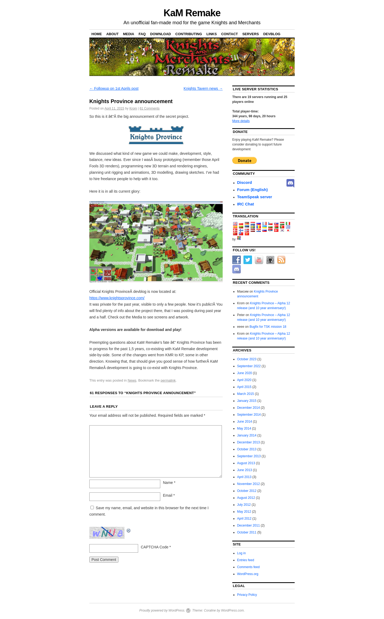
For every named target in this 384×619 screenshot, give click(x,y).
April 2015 (244, 387)
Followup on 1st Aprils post (113, 88)
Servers (250, 34)
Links (211, 34)
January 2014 (247, 435)
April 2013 (244, 477)
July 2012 (244, 505)
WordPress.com (232, 610)
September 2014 (249, 414)
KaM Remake (191, 12)
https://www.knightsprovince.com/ (117, 298)
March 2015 (245, 394)
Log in (241, 553)
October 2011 (247, 532)
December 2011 (248, 525)
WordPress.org (247, 574)
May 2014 (244, 428)
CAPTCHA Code (154, 547)
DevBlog (271, 34)
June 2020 (244, 373)
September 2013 (249, 456)
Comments (150, 108)
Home (96, 34)
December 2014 (248, 408)
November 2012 (248, 484)
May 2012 (244, 511)
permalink (168, 380)
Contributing (188, 34)
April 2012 (244, 518)
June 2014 (244, 421)
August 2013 (246, 463)
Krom (133, 108)
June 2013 (244, 470)
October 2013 (247, 449)
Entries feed (245, 560)
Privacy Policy (247, 595)
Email (169, 495)
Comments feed (248, 567)
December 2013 (248, 442)
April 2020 (244, 380)
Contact (229, 34)
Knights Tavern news (203, 88)
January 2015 (247, 401)
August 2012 (246, 498)
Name (169, 482)
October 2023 (247, 359)
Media (128, 34)
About (112, 34)
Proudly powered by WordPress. (162, 610)
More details (241, 121)
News (132, 380)
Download (160, 34)
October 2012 (247, 491)
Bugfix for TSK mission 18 (268, 327)
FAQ (142, 34)
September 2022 (249, 366)
